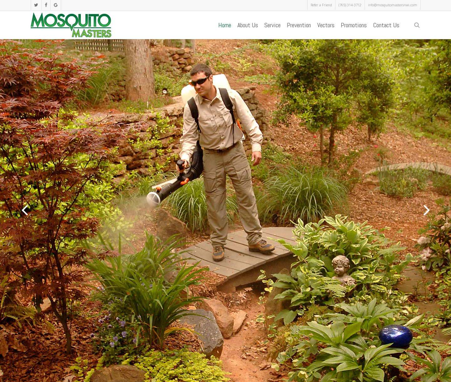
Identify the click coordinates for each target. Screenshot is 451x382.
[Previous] (12, 210)
